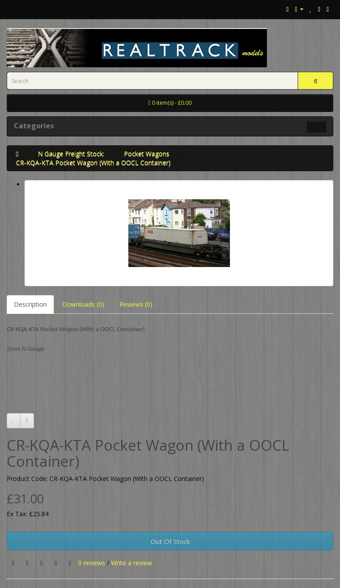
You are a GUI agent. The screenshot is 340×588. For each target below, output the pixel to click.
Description (30, 304)
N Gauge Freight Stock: (71, 153)
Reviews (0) (135, 304)
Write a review (131, 563)
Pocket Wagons (146, 153)
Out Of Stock (170, 541)
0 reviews (91, 563)
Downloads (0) (83, 304)
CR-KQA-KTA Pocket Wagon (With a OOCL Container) (93, 162)
